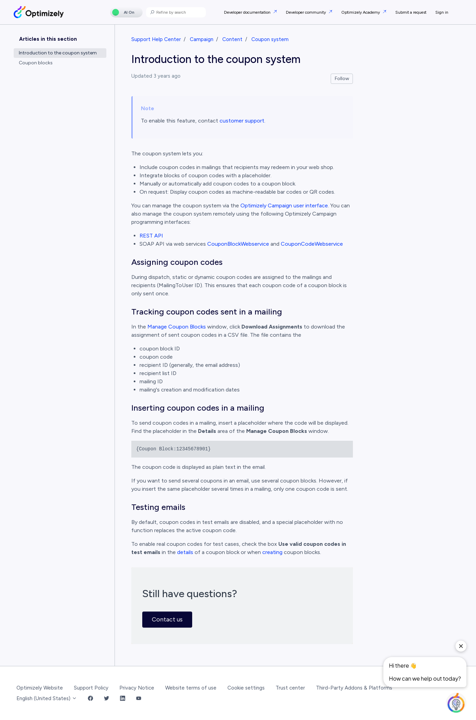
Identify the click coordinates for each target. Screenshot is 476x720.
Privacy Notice (136, 688)
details (185, 552)
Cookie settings (246, 688)
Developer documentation (248, 12)
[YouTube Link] (139, 698)
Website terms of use (190, 688)
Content (232, 39)
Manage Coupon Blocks (176, 326)
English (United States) (46, 698)
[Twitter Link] (106, 698)
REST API (151, 235)
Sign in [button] (441, 12)
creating (272, 552)
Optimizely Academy (361, 12)
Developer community (306, 12)
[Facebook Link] (90, 698)
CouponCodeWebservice (312, 244)
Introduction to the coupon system (58, 53)
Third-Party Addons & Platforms (354, 688)
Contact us (167, 619)
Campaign (201, 39)
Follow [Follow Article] (342, 78)
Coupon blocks (36, 63)
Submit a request (410, 12)
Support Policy (91, 688)
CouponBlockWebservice (238, 244)
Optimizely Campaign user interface (284, 205)
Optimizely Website (39, 688)
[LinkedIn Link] (123, 698)
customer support (242, 120)
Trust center (290, 688)
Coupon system (270, 39)
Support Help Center (156, 39)
